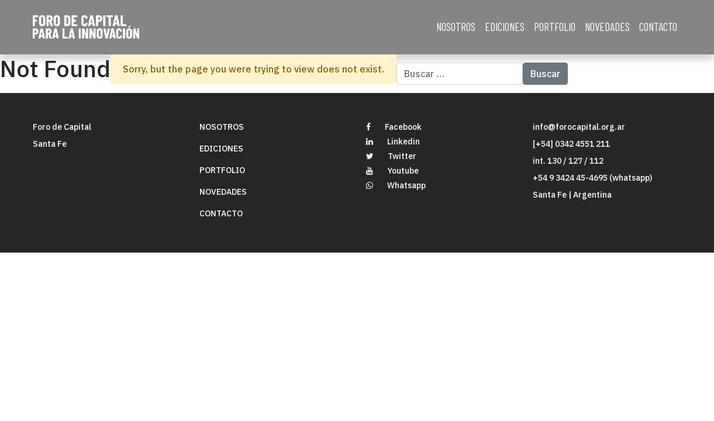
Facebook (394, 127)
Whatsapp (396, 185)
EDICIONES (505, 26)
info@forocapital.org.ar (579, 127)
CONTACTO (658, 26)
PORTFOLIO (554, 26)
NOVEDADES (607, 26)
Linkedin (393, 141)
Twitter (391, 156)
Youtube (392, 170)
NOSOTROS (455, 26)
